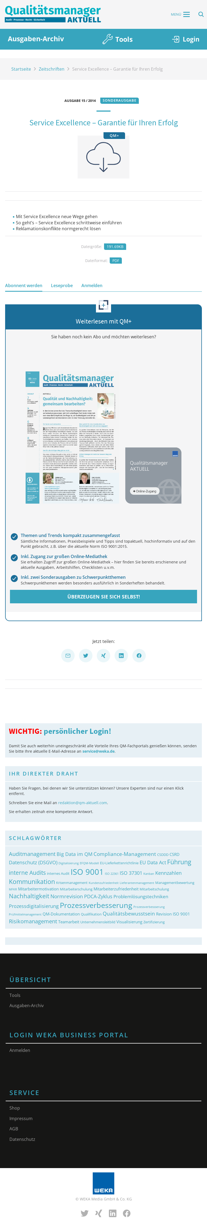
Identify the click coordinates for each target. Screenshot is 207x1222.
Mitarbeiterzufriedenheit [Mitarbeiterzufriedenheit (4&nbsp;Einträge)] (116, 888)
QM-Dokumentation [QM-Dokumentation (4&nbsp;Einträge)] (61, 914)
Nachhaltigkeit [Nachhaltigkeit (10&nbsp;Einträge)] (29, 896)
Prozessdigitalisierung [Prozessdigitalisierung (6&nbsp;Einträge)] (34, 906)
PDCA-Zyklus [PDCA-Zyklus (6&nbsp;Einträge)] (98, 896)
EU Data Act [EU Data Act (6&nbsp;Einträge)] (153, 862)
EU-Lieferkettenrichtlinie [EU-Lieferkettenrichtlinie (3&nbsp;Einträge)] (119, 862)
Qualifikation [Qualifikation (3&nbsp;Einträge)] (91, 914)
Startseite (21, 69)
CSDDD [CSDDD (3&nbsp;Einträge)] (162, 854)
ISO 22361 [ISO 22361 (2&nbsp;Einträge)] (112, 874)
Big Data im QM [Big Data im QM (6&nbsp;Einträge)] (74, 854)
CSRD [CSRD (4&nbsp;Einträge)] (175, 854)
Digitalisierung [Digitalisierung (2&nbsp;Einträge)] (68, 863)
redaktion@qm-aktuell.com (82, 802)
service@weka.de (98, 751)
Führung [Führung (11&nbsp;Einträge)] (179, 862)
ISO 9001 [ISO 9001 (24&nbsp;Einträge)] (87, 871)
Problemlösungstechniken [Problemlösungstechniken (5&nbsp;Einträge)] (140, 896)
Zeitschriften (51, 69)
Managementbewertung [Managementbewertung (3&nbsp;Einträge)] (174, 882)
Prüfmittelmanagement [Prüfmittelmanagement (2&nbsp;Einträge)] (25, 914)
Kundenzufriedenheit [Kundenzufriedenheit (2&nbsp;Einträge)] (104, 883)
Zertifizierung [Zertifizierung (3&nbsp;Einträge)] (154, 922)
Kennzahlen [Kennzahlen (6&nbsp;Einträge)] (168, 873)
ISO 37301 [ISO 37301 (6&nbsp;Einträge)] (131, 873)
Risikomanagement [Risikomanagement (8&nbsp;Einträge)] (33, 921)
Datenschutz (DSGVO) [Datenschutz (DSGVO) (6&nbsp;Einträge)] (33, 862)
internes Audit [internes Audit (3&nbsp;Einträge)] (58, 873)
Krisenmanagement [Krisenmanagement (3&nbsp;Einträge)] (72, 882)
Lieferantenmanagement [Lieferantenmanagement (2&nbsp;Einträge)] (137, 883)
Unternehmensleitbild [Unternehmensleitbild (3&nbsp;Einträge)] (97, 922)
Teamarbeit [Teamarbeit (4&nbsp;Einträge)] (68, 921)
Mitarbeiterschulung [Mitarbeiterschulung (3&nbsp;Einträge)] (76, 889)
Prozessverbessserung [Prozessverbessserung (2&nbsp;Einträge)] (149, 907)
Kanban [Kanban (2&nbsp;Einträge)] (148, 874)
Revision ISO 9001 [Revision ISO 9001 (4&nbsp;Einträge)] (173, 914)
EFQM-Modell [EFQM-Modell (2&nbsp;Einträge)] (89, 863)
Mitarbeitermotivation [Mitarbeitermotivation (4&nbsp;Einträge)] (38, 888)
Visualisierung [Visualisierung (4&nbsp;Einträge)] (129, 921)
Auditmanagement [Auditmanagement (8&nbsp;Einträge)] (32, 854)
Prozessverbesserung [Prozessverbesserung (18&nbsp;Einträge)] (96, 905)
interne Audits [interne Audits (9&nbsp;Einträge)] (27, 872)
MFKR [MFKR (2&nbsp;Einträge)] (13, 889)
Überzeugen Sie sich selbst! (103, 596)
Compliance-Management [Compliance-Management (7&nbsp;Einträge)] (125, 854)
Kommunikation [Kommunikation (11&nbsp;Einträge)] (32, 881)
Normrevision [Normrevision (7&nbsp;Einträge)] (66, 896)
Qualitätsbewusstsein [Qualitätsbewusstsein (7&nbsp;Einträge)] (129, 913)
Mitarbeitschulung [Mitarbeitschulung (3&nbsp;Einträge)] (154, 889)
